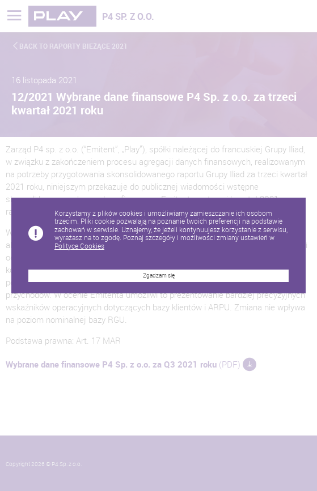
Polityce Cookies (79, 245)
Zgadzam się (159, 275)
